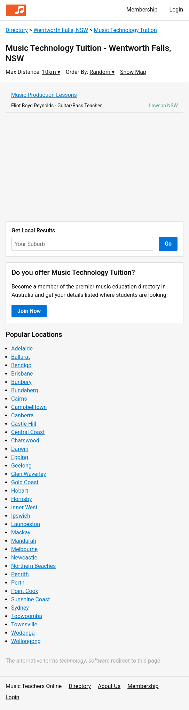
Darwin (20, 449)
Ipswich (20, 515)
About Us (109, 686)
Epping (19, 457)
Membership (141, 9)
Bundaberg (24, 390)
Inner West (24, 507)
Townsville (24, 624)
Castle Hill (23, 423)
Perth (17, 582)
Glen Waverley (28, 474)
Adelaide (22, 348)
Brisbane (22, 373)
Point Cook (24, 591)
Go (168, 243)
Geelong (21, 465)
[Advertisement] (94, 167)
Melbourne (24, 549)
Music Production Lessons (44, 95)
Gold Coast (25, 482)
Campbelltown (29, 407)
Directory (17, 30)
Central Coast (28, 432)
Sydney (20, 607)
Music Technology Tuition (125, 30)
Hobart (19, 490)
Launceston (25, 524)
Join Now (29, 311)
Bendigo (21, 365)
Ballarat (20, 357)
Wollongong (26, 641)
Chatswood (25, 440)
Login (176, 9)
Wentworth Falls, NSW (60, 30)
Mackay (20, 532)
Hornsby (21, 499)
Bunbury (21, 382)
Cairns (19, 398)
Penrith (20, 574)
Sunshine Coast (30, 599)
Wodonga (23, 633)
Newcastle (24, 557)
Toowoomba (26, 616)
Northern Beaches (33, 566)
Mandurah (23, 541)
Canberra (22, 415)
